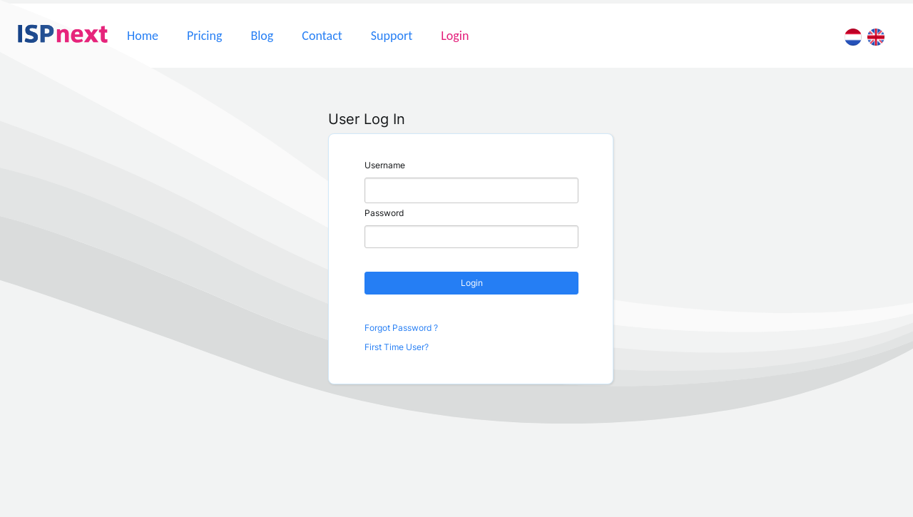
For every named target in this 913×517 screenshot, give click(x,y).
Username (384, 165)
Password (384, 213)
